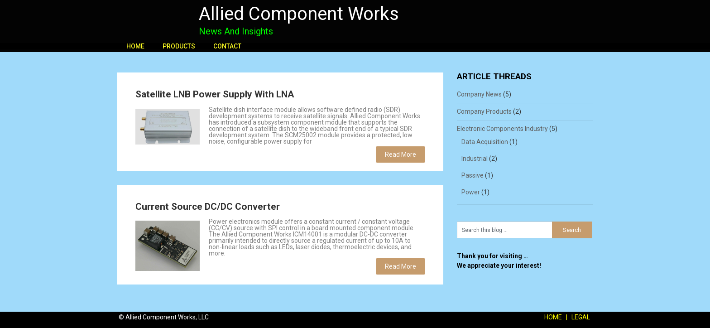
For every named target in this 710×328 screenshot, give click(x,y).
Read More (400, 154)
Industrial (474, 158)
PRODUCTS (179, 46)
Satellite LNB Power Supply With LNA (214, 94)
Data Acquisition (484, 141)
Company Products (484, 111)
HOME (135, 46)
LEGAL (580, 317)
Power (470, 192)
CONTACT (227, 46)
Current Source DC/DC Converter (207, 206)
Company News (479, 94)
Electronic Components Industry (502, 128)
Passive (472, 175)
